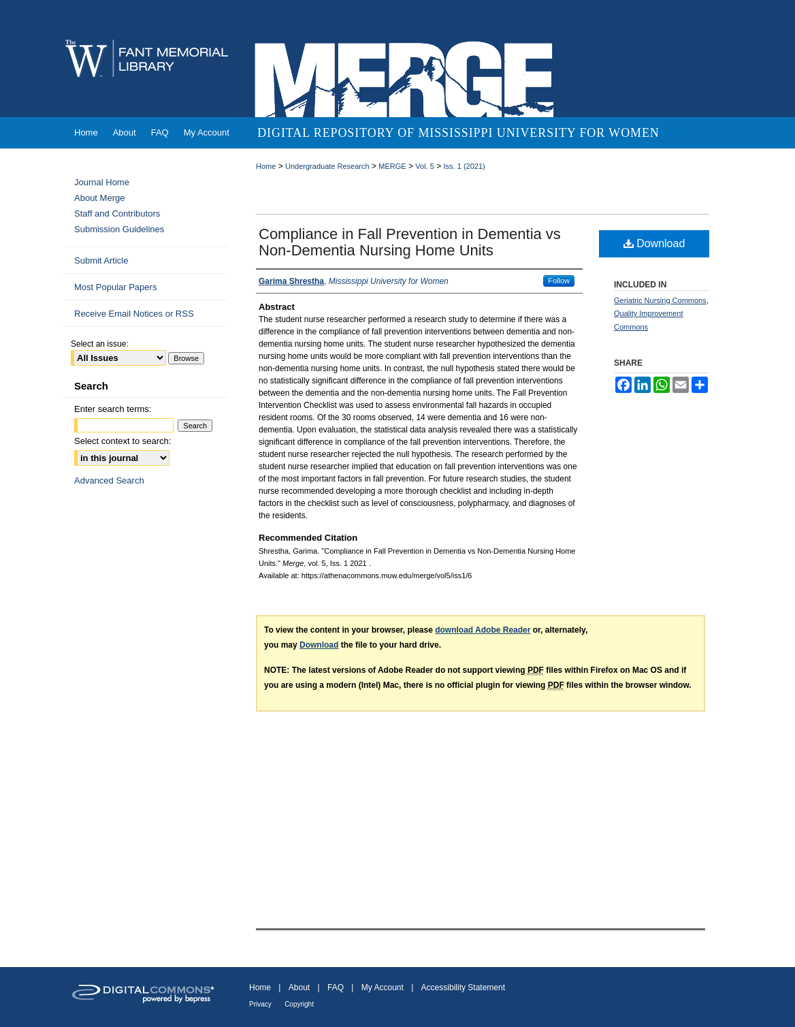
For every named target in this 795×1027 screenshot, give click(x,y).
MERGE (392, 166)
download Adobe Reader (482, 630)
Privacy (260, 1004)
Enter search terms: (112, 409)
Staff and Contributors (117, 213)
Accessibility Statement (463, 987)
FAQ (335, 987)
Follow (559, 280)
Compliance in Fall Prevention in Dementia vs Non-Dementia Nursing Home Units (410, 242)
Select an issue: (100, 344)
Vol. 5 (424, 166)
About (299, 987)
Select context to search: (122, 441)
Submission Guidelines (119, 229)
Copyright (299, 1004)
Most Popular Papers (115, 287)
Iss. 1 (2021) (464, 166)
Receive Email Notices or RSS (134, 314)
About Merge (99, 198)
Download (654, 243)
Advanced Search (109, 480)
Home (266, 166)
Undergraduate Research (327, 166)
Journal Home (101, 182)
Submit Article (101, 260)
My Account (382, 987)
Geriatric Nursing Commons (660, 300)
